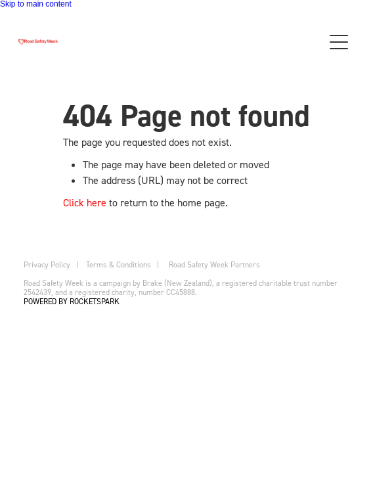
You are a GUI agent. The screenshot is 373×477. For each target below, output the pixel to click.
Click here (84, 202)
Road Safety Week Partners (214, 264)
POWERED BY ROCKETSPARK (72, 301)
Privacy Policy (47, 264)
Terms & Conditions (118, 264)
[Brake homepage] (163, 42)
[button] (339, 42)
